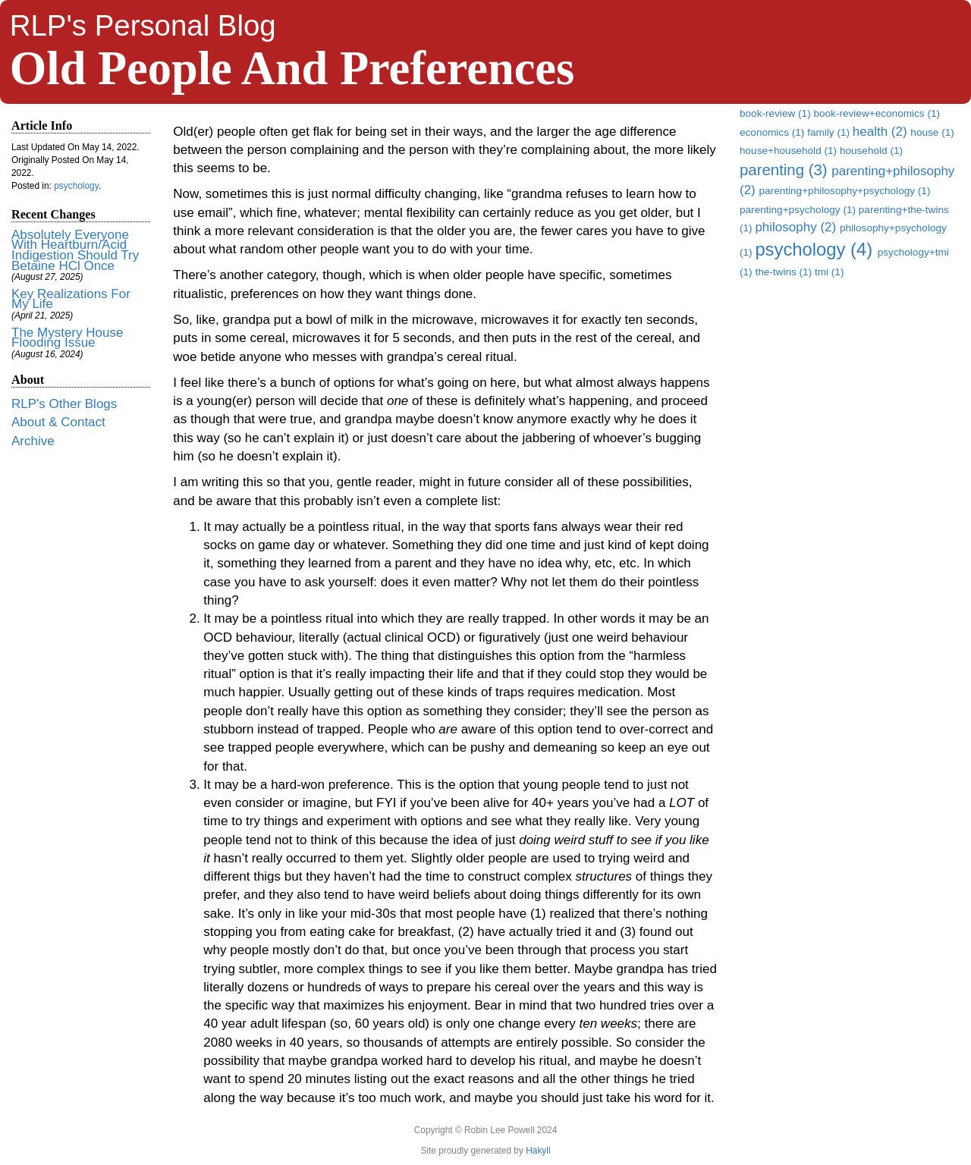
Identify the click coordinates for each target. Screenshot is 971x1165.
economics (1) (773, 132)
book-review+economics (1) (876, 113)
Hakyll (538, 1150)
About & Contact (58, 422)
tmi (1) (829, 272)
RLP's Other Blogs (64, 404)
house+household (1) (790, 150)
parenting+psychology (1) (799, 209)
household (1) (871, 150)
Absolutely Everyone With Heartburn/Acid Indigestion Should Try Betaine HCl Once (75, 250)
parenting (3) (785, 170)
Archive (33, 441)
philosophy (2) (797, 227)
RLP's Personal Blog (143, 25)
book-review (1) (776, 113)
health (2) (882, 131)
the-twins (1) (785, 272)
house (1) (932, 132)
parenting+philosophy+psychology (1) (844, 190)
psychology (76, 186)
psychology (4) (816, 249)
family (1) (830, 132)
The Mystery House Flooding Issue (67, 337)
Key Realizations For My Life (70, 299)
